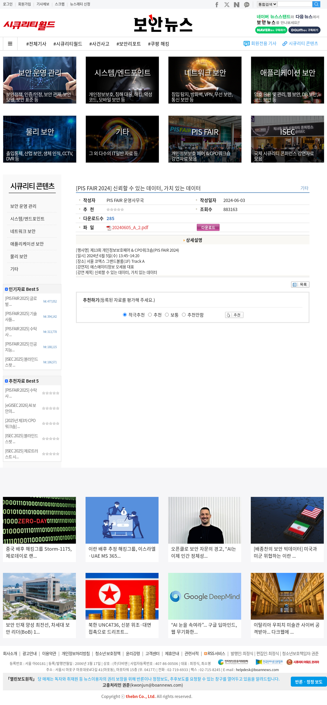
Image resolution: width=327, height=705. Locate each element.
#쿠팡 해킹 (158, 43)
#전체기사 (36, 43)
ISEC (287, 131)
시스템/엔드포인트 (122, 72)
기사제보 (42, 4)
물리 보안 (40, 131)
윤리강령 (133, 653)
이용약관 (49, 653)
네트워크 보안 (205, 72)
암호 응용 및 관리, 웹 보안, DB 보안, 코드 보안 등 (286, 97)
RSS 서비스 (216, 653)
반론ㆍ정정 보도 (309, 682)
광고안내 (29, 653)
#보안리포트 (128, 43)
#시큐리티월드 (67, 43)
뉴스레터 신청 (80, 4)
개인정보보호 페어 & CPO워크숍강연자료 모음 (200, 156)
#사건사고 (99, 43)
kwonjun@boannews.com (156, 685)
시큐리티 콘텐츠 (303, 43)
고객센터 (152, 653)
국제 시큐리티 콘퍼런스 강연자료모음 (284, 156)
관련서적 (192, 653)
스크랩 (60, 4)
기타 (122, 131)
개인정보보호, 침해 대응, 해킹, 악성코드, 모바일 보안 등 (120, 97)
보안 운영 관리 (39, 72)
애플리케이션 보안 (287, 72)
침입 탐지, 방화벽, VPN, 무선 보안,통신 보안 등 (201, 97)
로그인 (8, 4)
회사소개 (10, 653)
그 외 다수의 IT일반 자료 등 (113, 153)
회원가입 (24, 4)
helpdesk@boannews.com (257, 669)
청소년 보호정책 (107, 653)
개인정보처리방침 (76, 653)
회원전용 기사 (263, 43)
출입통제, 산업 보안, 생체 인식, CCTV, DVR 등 (39, 156)
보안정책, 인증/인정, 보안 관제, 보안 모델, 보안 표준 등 (38, 97)
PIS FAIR (205, 131)
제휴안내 (172, 653)
